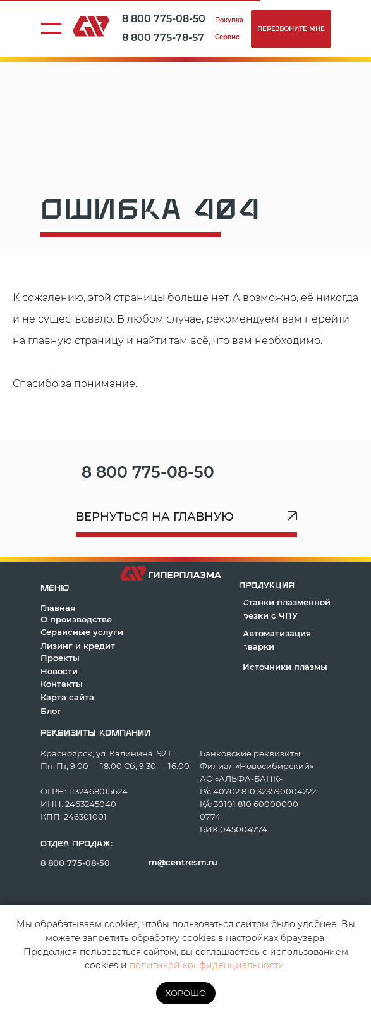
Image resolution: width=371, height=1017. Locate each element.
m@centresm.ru (183, 862)
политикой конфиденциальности (207, 965)
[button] (291, 29)
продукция (267, 585)
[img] (244, 472)
